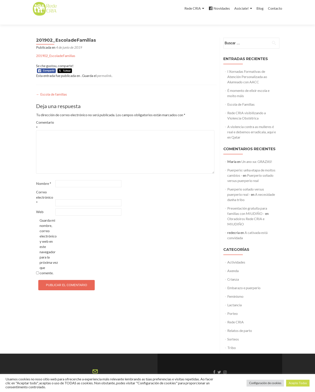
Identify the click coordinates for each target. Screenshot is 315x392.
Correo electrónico (44, 189)
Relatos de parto (239, 323)
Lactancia (234, 297)
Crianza (233, 271)
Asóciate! (241, 8)
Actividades (236, 254)
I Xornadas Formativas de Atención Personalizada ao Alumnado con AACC (247, 68)
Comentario (45, 117)
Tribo (231, 340)
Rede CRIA (192, 8)
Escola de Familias (241, 96)
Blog (260, 8)
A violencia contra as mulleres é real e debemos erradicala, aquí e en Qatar (251, 124)
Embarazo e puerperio (244, 280)
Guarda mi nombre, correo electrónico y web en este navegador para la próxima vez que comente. (49, 238)
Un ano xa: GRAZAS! (256, 153)
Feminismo (235, 288)
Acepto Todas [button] (298, 383)
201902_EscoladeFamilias (55, 48)
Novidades (219, 8)
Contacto (275, 8)
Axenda (233, 263)
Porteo (232, 305)
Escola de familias (51, 86)
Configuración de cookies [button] (265, 383)
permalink (104, 68)
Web (40, 204)
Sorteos (233, 331)
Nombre (43, 175)
